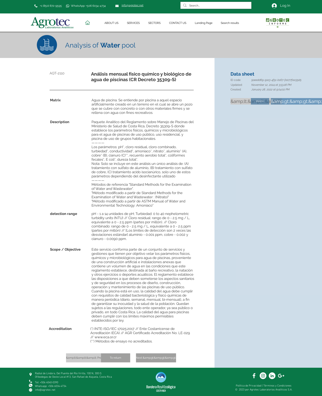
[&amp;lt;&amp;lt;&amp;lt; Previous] (87, 357)
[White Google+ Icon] (281, 375)
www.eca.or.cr (106, 337)
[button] (112, 23)
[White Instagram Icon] (263, 375)
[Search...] (215, 6)
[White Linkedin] (272, 375)
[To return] (115, 357)
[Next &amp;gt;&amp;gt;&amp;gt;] (156, 357)
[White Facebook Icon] (254, 375)
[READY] (260, 101)
